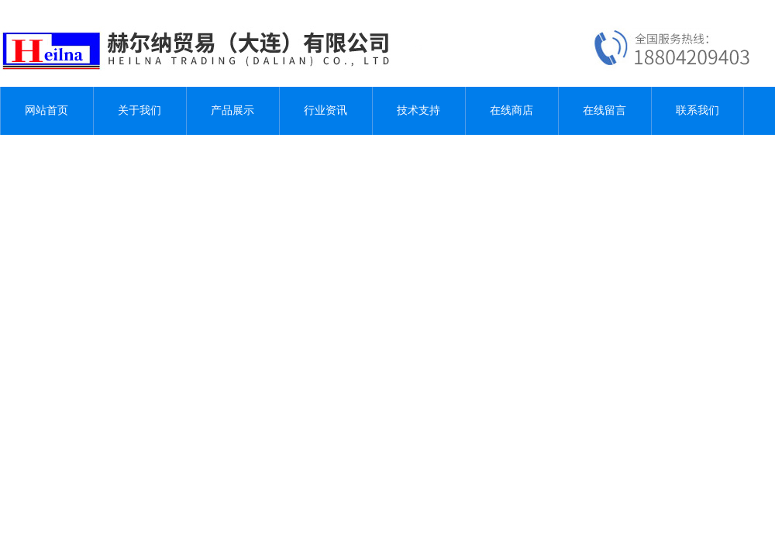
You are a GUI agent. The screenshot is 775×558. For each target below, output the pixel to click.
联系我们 (697, 110)
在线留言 (604, 110)
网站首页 (46, 110)
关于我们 (139, 110)
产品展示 (232, 110)
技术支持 (418, 110)
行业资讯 (325, 110)
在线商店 (511, 110)
